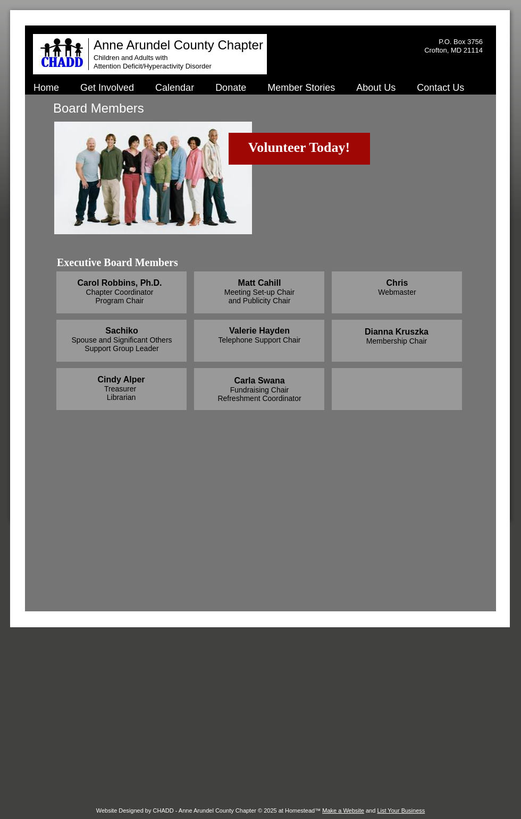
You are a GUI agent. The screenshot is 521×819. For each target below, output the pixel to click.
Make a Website (343, 810)
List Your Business (401, 810)
